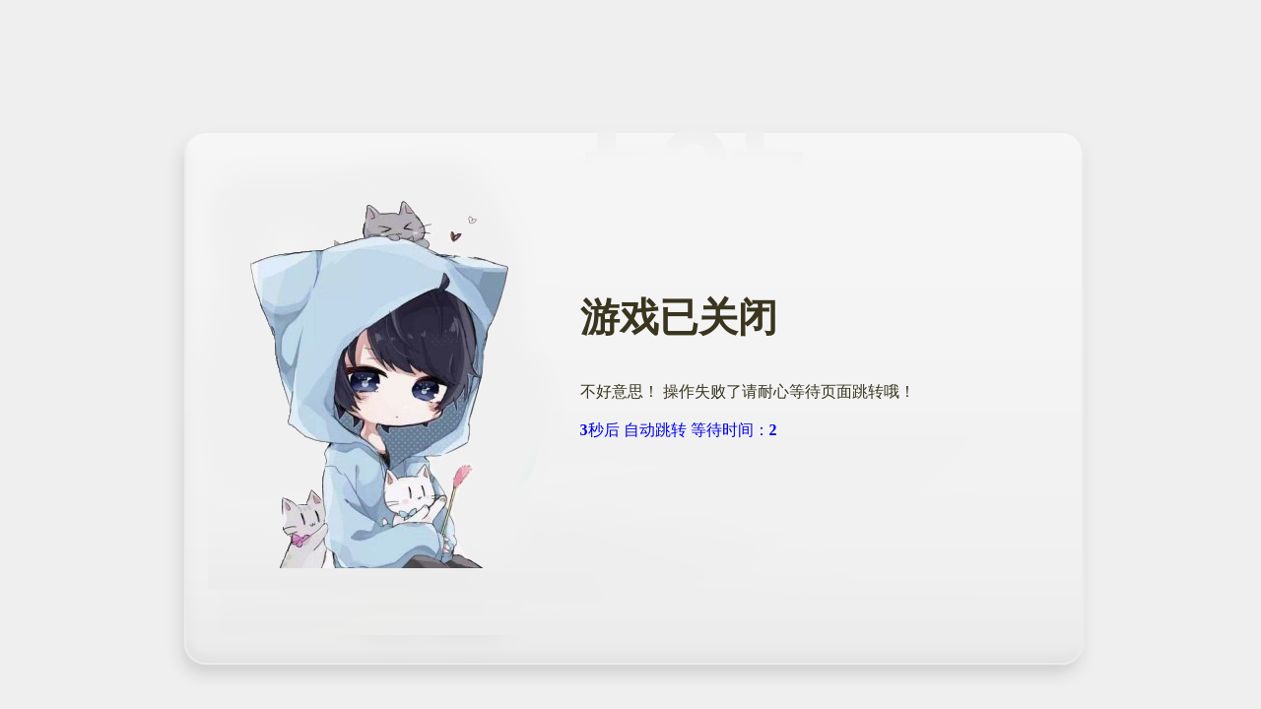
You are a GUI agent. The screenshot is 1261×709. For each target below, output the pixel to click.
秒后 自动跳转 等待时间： (682, 429)
